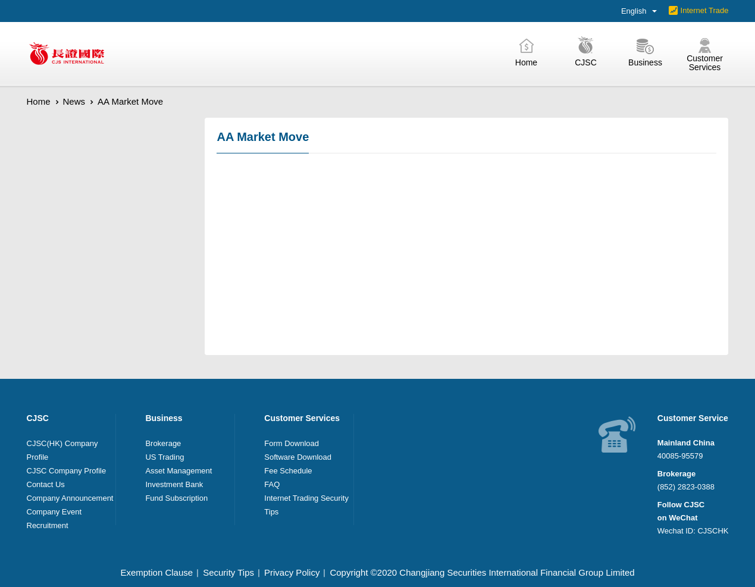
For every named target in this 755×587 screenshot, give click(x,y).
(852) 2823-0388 (686, 486)
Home (39, 101)
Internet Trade (705, 10)
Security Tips (228, 572)
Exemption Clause (156, 572)
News (74, 101)
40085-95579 (680, 455)
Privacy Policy (291, 572)
